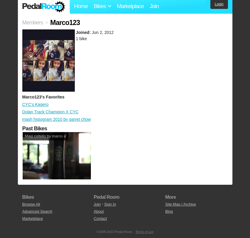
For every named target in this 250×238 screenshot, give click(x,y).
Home (81, 6)
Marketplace (130, 6)
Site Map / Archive (180, 204)
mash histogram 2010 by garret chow (56, 119)
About (99, 211)
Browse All (31, 204)
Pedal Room (43, 7)
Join (154, 6)
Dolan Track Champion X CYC (50, 111)
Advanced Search (37, 211)
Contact (100, 218)
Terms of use (144, 232)
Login (219, 4)
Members (32, 23)
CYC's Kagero (35, 104)
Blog (169, 211)
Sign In (110, 204)
